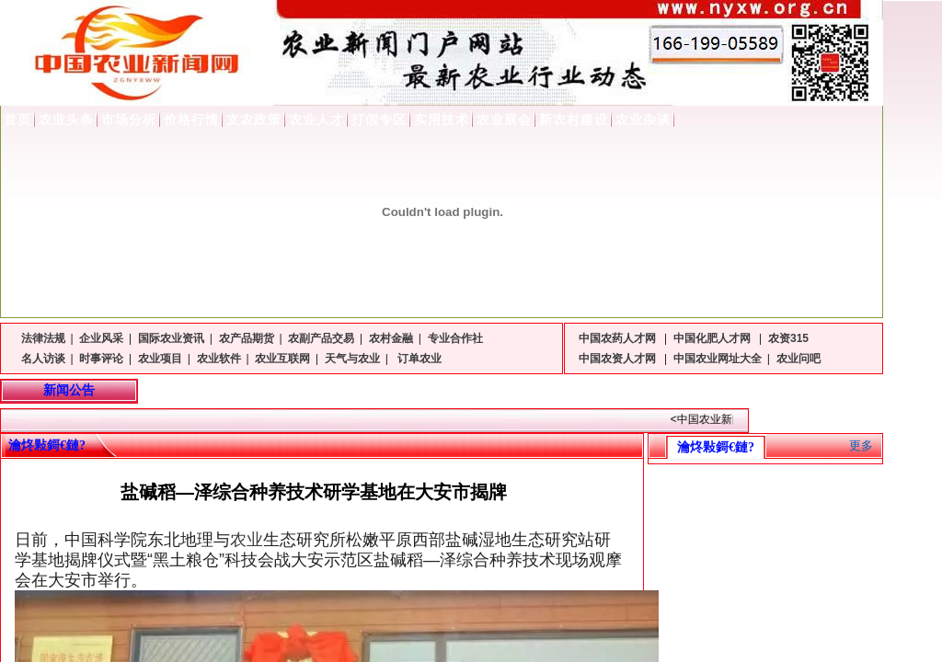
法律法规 (43, 338)
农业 (246, 540)
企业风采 (101, 338)
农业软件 (219, 358)
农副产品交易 (321, 338)
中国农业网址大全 (717, 358)
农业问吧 (798, 358)
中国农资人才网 (619, 358)
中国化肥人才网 (713, 338)
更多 (861, 445)
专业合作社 (455, 338)
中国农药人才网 (619, 338)
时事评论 (101, 358)
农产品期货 (246, 338)
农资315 (788, 338)
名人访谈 (43, 358)
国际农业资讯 (171, 338)
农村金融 (391, 338)
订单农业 (418, 358)
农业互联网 (282, 358)
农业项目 (160, 358)
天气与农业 (352, 358)
